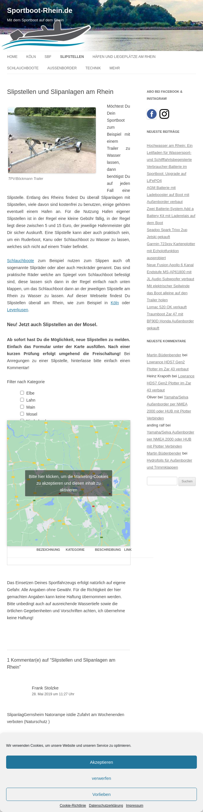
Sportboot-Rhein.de (39, 10)
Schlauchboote (23, 68)
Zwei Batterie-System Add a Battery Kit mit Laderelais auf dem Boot (171, 216)
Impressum (134, 805)
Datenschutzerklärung (106, 805)
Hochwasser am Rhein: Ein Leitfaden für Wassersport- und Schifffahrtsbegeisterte (170, 152)
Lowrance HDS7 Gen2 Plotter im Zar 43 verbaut (171, 383)
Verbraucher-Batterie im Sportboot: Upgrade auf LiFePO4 (167, 173)
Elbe (30, 393)
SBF (47, 57)
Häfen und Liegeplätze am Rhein (124, 57)
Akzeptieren (101, 762)
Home (12, 57)
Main (30, 407)
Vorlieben (101, 794)
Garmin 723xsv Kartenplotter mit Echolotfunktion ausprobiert (171, 251)
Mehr (115, 68)
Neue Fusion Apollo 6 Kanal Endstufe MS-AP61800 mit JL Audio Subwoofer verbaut (170, 272)
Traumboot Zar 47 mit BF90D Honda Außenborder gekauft (170, 321)
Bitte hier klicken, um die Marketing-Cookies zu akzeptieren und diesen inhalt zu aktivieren (68, 483)
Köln (31, 57)
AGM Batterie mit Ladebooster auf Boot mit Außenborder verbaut (168, 194)
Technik (93, 68)
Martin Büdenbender (164, 355)
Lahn (30, 400)
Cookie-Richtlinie (73, 805)
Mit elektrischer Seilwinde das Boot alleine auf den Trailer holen (168, 293)
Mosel (31, 414)
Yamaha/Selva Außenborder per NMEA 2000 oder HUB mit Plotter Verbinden (170, 439)
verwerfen (101, 778)
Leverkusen (17, 309)
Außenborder (62, 68)
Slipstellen (72, 57)
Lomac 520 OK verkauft (167, 307)
